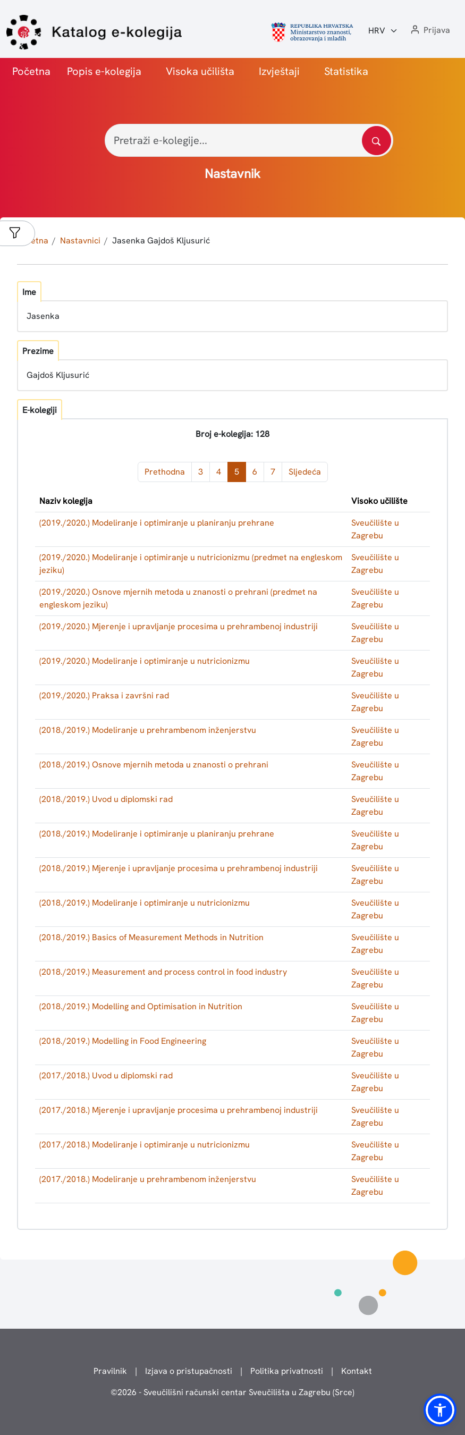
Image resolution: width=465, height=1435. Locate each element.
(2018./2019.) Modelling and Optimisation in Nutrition (140, 1006)
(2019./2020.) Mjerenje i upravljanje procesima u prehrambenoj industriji (178, 626)
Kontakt (356, 1371)
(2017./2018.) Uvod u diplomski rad (106, 1075)
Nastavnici (80, 240)
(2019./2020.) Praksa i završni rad (104, 695)
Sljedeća (305, 471)
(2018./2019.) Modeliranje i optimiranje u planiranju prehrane (156, 833)
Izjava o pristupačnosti (188, 1371)
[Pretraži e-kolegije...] (249, 140)
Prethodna (165, 471)
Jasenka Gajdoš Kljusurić (161, 240)
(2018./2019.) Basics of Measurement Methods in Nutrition (151, 937)
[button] (429, 30)
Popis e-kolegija (104, 71)
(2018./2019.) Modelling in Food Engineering (122, 1040)
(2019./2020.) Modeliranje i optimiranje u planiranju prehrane (156, 522)
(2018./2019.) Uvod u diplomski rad (106, 799)
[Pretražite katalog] (376, 140)
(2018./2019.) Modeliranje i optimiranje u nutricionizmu (144, 902)
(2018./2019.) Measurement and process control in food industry (163, 971)
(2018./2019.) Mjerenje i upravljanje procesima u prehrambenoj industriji (178, 868)
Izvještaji (279, 71)
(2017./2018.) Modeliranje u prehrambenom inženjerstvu (147, 1179)
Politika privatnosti (286, 1371)
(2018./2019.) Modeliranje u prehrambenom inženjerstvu (147, 730)
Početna (31, 71)
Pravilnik (110, 1371)
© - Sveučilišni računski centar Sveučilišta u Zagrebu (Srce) (232, 1392)
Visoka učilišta (200, 71)
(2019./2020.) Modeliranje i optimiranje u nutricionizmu (144, 660)
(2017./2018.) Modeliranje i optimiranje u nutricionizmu (144, 1144)
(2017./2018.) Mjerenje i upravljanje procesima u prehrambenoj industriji (178, 1110)
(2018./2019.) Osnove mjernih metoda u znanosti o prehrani (153, 764)
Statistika (346, 71)
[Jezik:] (383, 30)
